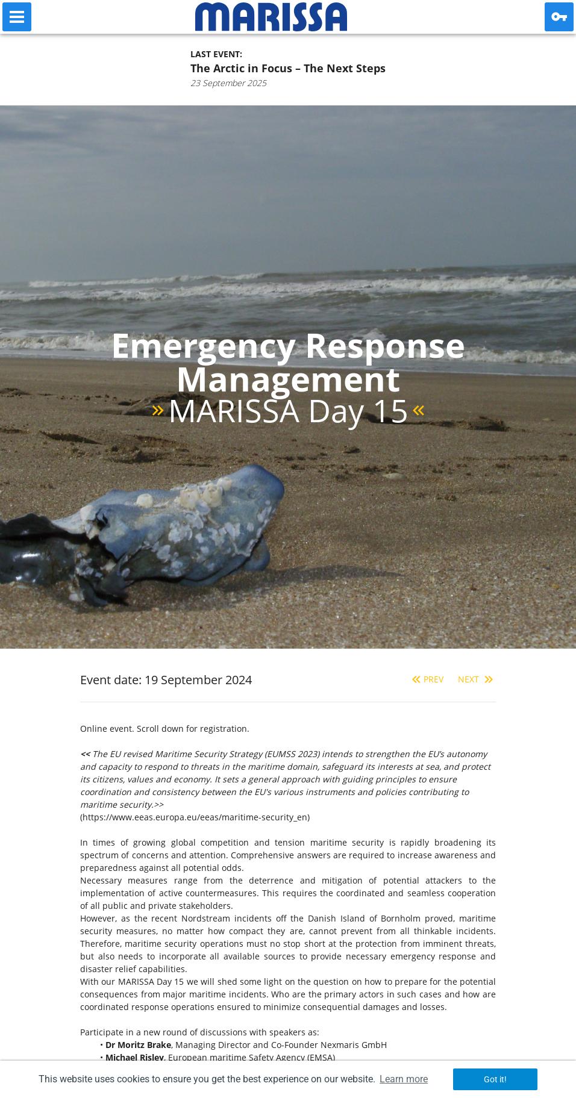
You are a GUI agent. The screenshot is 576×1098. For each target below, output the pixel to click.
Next (477, 679)
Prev (426, 679)
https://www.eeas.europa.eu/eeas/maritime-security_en (195, 817)
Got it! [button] (495, 1079)
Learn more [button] (404, 1079)
